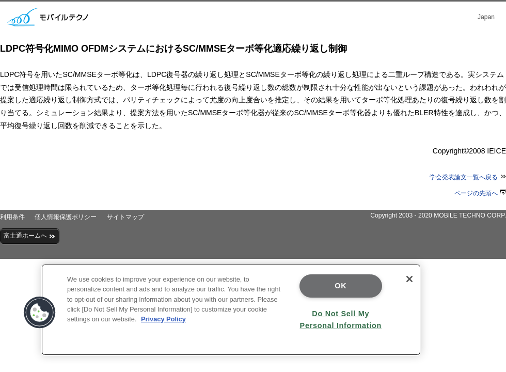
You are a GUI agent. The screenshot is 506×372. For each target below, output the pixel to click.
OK (340, 286)
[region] (231, 309)
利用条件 (12, 217)
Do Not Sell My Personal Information (341, 319)
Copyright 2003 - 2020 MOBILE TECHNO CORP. (438, 215)
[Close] (409, 279)
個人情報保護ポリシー (66, 217)
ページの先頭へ (480, 193)
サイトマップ (125, 217)
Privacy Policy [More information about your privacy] (163, 319)
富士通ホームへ (30, 235)
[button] (39, 312)
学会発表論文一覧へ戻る (468, 177)
